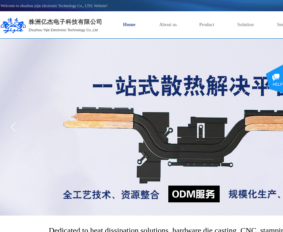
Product (207, 24)
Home (129, 24)
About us (168, 24)
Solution (245, 24)
